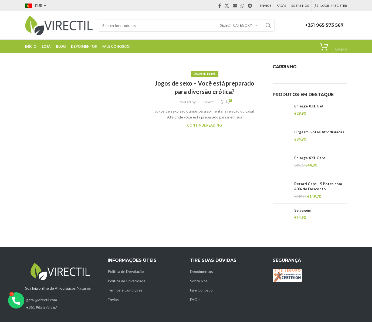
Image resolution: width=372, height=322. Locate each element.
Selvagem (302, 210)
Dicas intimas (205, 73)
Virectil (209, 102)
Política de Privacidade (127, 281)
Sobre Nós (199, 281)
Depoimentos (201, 271)
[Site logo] (59, 25)
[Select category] (239, 25)
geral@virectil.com (41, 299)
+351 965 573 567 (324, 25)
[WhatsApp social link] (242, 6)
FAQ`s (195, 299)
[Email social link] (235, 6)
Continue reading (204, 125)
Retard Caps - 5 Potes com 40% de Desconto (318, 186)
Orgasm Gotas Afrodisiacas (319, 132)
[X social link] (227, 6)
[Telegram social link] (250, 6)
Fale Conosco (201, 290)
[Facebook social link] (220, 6)
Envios (113, 299)
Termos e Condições (125, 290)
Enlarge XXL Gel (308, 106)
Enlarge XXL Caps (310, 157)
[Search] (186, 25)
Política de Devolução (126, 271)
